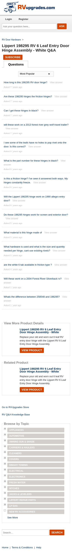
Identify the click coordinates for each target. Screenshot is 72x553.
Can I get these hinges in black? (21, 110)
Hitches (14, 488)
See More (12, 517)
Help (38, 547)
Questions (16, 64)
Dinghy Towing (18, 465)
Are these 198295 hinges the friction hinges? (28, 96)
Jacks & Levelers (20, 494)
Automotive (16, 436)
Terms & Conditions (22, 547)
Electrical (16, 471)
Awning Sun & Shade (21, 441)
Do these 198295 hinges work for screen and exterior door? (36, 214)
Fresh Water (17, 482)
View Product (32, 350)
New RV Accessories (22, 511)
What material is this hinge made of (23, 232)
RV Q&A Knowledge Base (16, 414)
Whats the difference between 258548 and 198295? (32, 296)
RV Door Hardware (11, 39)
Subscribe (12, 57)
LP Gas (13, 506)
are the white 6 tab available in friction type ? (28, 264)
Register (23, 19)
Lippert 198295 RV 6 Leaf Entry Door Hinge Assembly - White (40, 331)
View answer (56, 82)
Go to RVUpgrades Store (15, 407)
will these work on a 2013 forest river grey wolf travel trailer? (36, 124)
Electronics (17, 476)
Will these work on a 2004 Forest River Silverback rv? (33, 278)
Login (8, 19)
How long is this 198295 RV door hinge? (26, 82)
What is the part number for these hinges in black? (31, 160)
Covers (14, 459)
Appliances (16, 430)
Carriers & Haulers (22, 447)
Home (5, 547)
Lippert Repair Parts (22, 500)
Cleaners (15, 453)
